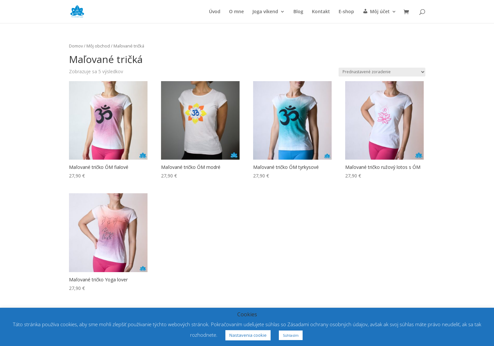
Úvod (214, 12)
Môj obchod (98, 46)
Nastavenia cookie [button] (248, 335)
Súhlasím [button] (291, 335)
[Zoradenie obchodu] (382, 72)
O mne (236, 12)
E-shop (346, 12)
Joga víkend (265, 12)
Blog (298, 12)
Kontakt (321, 12)
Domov (76, 46)
